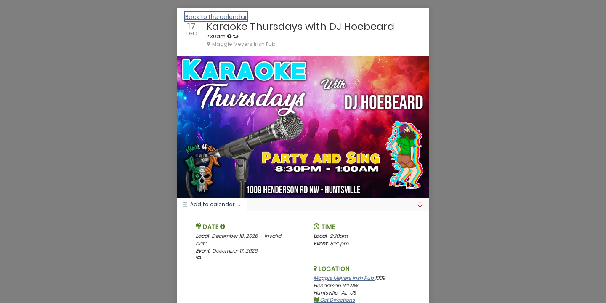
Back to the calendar (216, 17)
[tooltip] (229, 36)
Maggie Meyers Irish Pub (344, 278)
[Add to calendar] (212, 204)
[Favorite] (420, 204)
